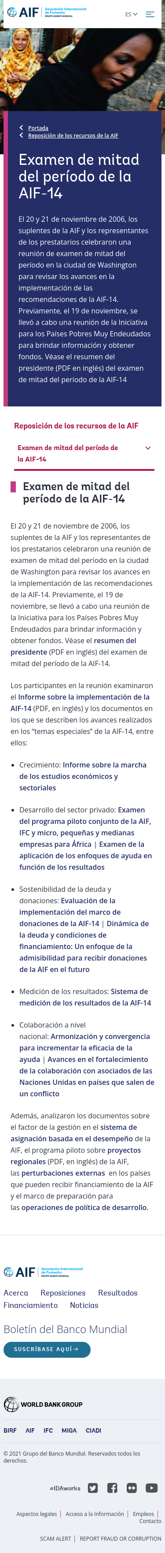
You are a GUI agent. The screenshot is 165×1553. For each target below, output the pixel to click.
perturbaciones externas (63, 1173)
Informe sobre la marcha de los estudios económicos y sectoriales (83, 776)
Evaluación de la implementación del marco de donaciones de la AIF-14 (70, 912)
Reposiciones (63, 1294)
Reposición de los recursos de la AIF (73, 135)
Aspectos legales (37, 1514)
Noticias (84, 1306)
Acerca (16, 1294)
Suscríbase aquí (43, 1349)
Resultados (118, 1294)
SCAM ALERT (55, 1538)
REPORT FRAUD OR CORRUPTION (120, 1538)
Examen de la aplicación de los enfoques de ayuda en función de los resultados (85, 855)
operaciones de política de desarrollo (84, 1207)
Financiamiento (31, 1306)
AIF (30, 1431)
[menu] (150, 14)
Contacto (150, 1521)
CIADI (93, 1431)
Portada (38, 128)
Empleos (143, 1514)
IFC (48, 1431)
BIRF (10, 1431)
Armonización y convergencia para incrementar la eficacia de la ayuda (84, 1048)
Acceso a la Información (95, 1514)
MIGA (69, 1431)
